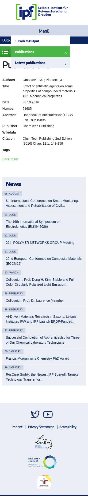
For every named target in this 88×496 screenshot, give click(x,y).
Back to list (10, 159)
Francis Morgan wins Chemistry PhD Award (37, 358)
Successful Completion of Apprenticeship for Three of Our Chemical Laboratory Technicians (43, 340)
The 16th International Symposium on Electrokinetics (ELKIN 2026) (33, 224)
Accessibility (67, 427)
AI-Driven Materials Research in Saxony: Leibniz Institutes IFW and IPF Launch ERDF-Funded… (41, 319)
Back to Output (28, 41)
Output (7, 40)
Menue (5, 51)
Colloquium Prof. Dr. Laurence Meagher (35, 300)
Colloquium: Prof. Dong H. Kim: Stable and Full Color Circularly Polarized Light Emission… (40, 282)
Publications (24, 52)
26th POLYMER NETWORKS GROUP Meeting (40, 242)
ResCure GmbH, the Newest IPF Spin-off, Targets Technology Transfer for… (42, 377)
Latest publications (30, 63)
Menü (44, 31)
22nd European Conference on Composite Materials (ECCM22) (44, 261)
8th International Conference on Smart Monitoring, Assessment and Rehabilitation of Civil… (42, 203)
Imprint (17, 427)
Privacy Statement (41, 427)
